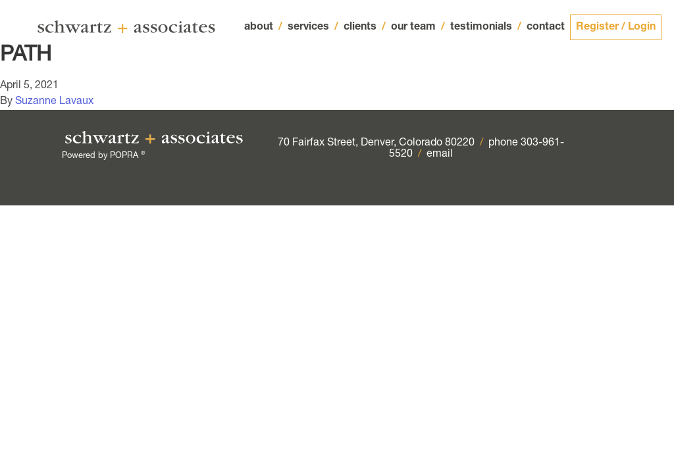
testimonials (485, 27)
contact (546, 27)
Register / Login (616, 27)
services (313, 28)
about (263, 27)
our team (418, 28)
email (440, 154)
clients (365, 27)
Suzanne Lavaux (54, 102)
